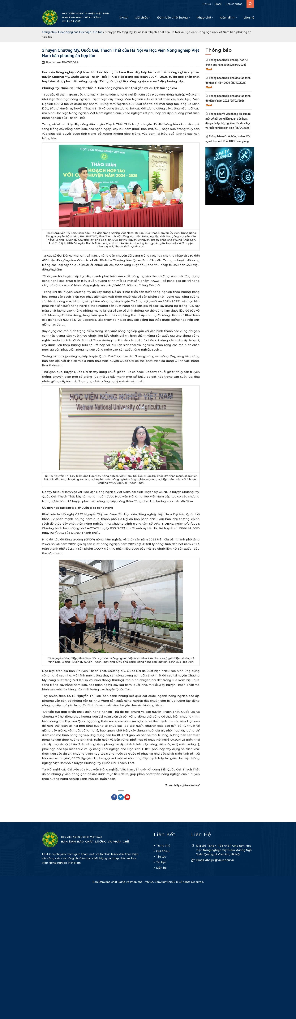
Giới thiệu (143, 17)
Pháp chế (205, 17)
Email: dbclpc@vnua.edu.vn (212, 860)
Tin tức (207, 3)
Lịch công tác (233, 3)
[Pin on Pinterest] (127, 797)
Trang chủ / (50, 32)
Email (218, 3)
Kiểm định (228, 17)
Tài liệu (161, 862)
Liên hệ (249, 17)
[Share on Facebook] (114, 797)
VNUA (123, 17)
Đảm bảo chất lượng (173, 17)
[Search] (250, 4)
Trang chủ (163, 845)
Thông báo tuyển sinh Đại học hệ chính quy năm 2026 (226, 64)
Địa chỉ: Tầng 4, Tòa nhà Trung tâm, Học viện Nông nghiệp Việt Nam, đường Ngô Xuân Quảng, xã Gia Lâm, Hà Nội (221, 850)
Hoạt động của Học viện (74, 32)
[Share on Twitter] (121, 797)
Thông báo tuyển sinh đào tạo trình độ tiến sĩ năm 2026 (228, 100)
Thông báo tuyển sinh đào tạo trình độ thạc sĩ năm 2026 (228, 82)
